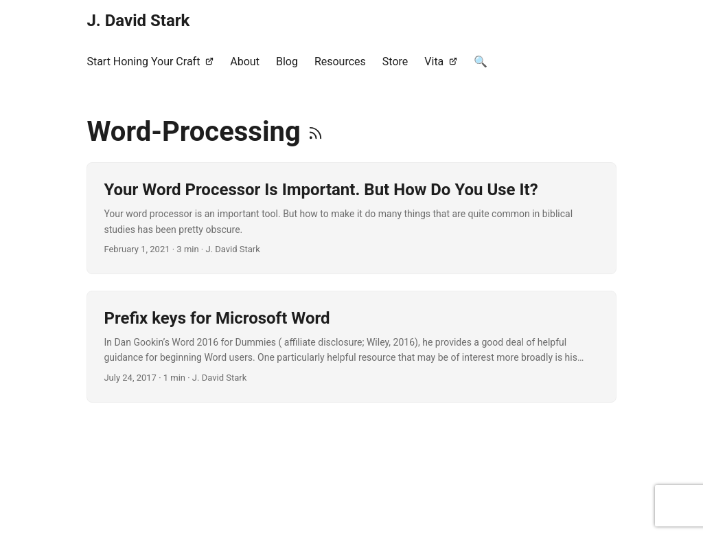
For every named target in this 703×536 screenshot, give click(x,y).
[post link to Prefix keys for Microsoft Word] (351, 346)
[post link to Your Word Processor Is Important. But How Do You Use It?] (351, 218)
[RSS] (315, 131)
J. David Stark (138, 20)
